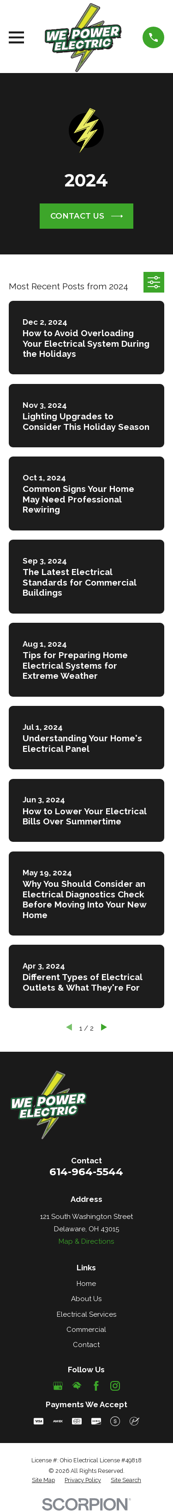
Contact (86, 1345)
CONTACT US (86, 216)
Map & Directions (86, 1241)
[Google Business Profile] (58, 1386)
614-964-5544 (86, 1171)
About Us (86, 1299)
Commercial (86, 1329)
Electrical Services (86, 1314)
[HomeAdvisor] (77, 1386)
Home (86, 1284)
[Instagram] (115, 1386)
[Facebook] (96, 1386)
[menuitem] (43, 1480)
